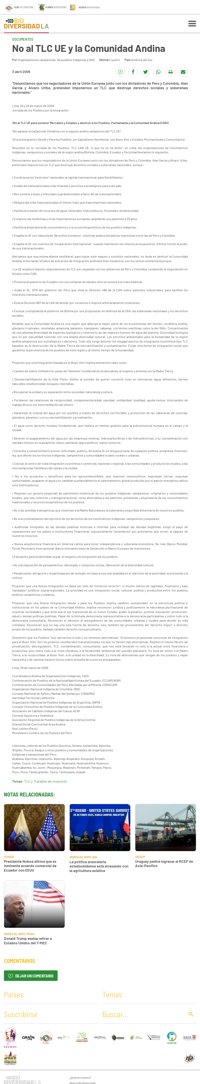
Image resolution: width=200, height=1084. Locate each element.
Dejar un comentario (30, 975)
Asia (94, 857)
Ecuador (9, 856)
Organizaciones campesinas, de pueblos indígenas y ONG (56, 60)
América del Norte (80, 857)
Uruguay (140, 856)
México (31, 934)
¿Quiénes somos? (80, 1077)
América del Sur (142, 60)
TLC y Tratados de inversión (45, 781)
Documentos (22, 39)
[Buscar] (143, 1013)
